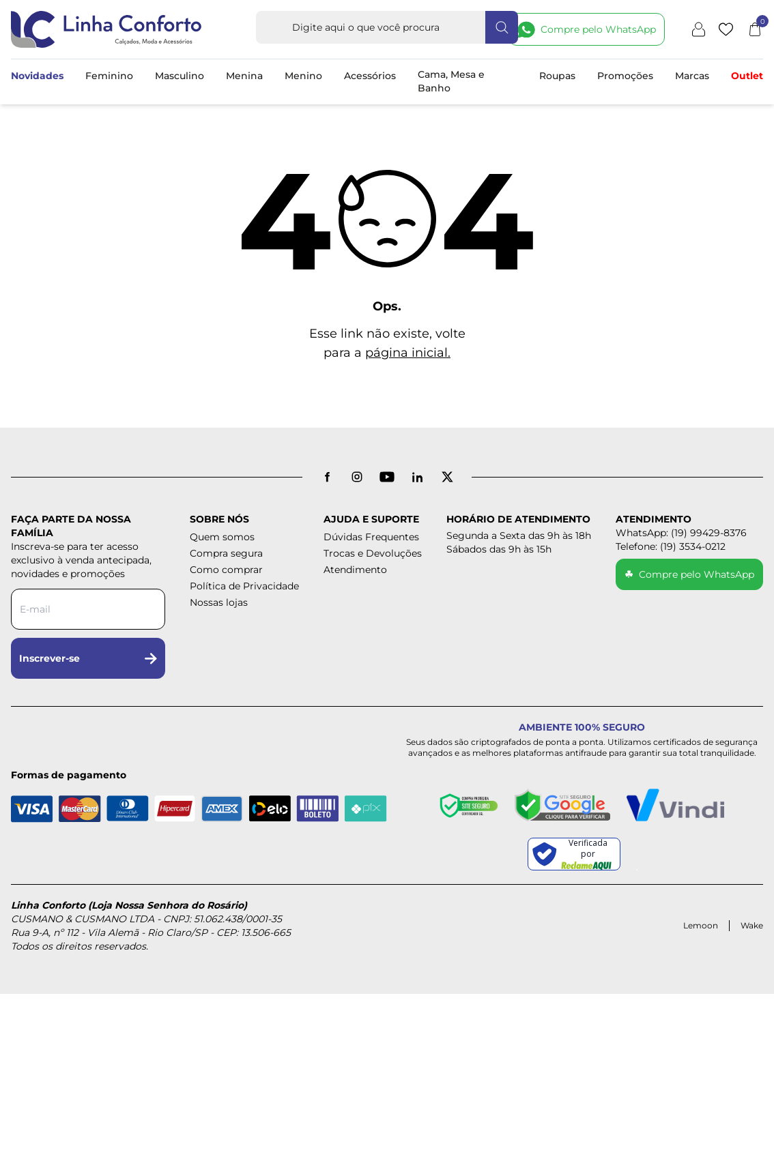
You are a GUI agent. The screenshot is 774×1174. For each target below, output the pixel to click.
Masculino (179, 76)
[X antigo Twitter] (447, 477)
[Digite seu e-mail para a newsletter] (88, 609)
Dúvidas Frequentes (371, 537)
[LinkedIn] (417, 477)
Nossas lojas (219, 602)
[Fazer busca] (501, 27)
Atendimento (355, 569)
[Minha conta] (698, 29)
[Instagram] (357, 477)
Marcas (692, 76)
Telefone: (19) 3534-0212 (671, 546)
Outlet (747, 76)
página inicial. (407, 352)
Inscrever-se (88, 658)
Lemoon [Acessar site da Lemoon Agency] (700, 925)
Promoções (625, 76)
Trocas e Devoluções (373, 553)
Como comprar (226, 569)
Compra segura (226, 553)
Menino (303, 76)
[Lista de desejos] (726, 29)
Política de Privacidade (244, 586)
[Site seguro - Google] (562, 805)
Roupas (557, 76)
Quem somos (222, 537)
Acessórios (370, 76)
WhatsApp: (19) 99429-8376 (681, 533)
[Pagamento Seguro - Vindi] (675, 805)
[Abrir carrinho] (755, 29)
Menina (244, 76)
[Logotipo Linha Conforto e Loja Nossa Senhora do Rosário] (106, 29)
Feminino (109, 76)
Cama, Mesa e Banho (451, 81)
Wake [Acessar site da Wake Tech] (752, 925)
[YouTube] (387, 477)
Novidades (37, 76)
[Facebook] (327, 477)
